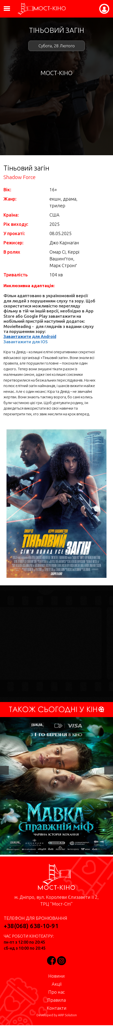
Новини (56, 975)
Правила (56, 999)
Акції (57, 983)
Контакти (56, 1007)
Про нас (56, 991)
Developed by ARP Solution (56, 1015)
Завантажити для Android (30, 336)
